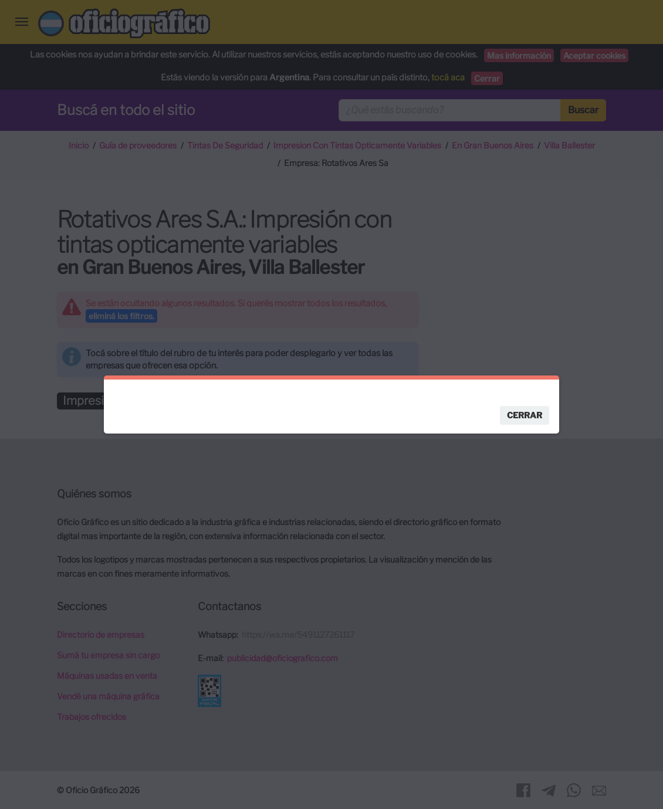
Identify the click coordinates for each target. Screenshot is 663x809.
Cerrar (524, 415)
